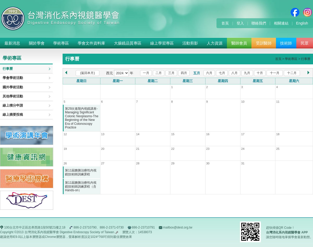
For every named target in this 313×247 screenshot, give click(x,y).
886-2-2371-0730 (112, 227)
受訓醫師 (264, 43)
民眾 (305, 43)
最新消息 (12, 43)
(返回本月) (87, 73)
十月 (260, 73)
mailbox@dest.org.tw (177, 227)
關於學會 (37, 43)
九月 (247, 73)
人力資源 (214, 43)
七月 (222, 73)
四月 (184, 73)
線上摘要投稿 (13, 114)
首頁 (225, 23)
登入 (240, 23)
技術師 (286, 43)
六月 (209, 73)
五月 (196, 73)
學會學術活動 (13, 78)
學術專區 (61, 43)
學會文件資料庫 (91, 43)
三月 (171, 73)
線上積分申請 (13, 105)
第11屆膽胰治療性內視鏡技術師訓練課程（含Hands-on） (81, 186)
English (302, 23)
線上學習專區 (162, 43)
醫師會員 (239, 43)
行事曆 (8, 69)
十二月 (292, 73)
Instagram (307, 12)
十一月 (274, 73)
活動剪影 (190, 43)
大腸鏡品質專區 (127, 43)
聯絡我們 (258, 23)
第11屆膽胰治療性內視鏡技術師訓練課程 (81, 172)
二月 (158, 73)
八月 (234, 73)
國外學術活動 (13, 87)
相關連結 (281, 23)
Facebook (295, 12)
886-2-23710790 (85, 227)
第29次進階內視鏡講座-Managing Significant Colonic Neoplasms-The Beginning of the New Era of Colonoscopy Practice (81, 118)
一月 (146, 73)
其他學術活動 (13, 96)
